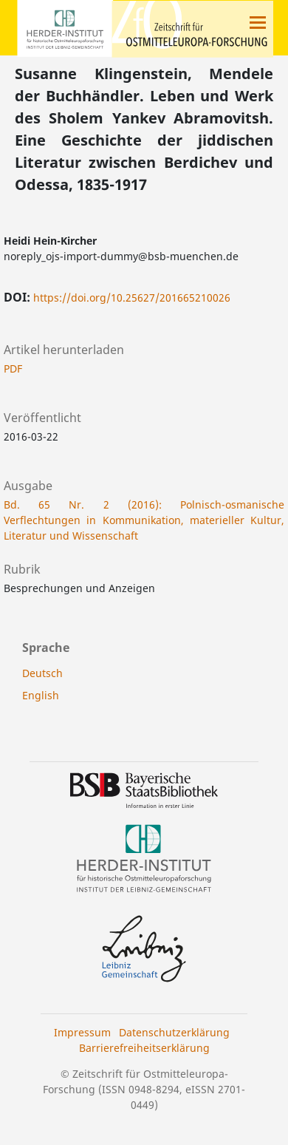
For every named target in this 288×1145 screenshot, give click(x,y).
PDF (13, 368)
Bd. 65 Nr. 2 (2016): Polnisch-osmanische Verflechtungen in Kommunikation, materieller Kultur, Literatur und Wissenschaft (144, 520)
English (40, 695)
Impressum (82, 1032)
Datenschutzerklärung (174, 1032)
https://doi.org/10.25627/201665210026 (131, 298)
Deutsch (42, 673)
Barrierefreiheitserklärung (144, 1048)
